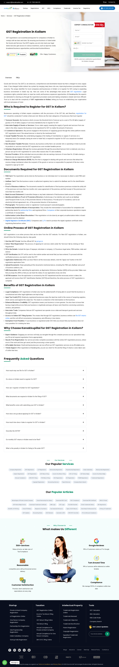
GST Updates (32, 512)
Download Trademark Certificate (37, 504)
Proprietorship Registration (73, 469)
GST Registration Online (45, 610)
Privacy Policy (57, 664)
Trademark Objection (70, 620)
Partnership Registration (56, 469)
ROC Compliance (75, 500)
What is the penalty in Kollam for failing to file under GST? (45, 448)
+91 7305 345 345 (107, 8)
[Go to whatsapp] (4, 662)
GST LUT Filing (73, 473)
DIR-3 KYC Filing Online (44, 640)
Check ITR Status (33, 508)
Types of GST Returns (80, 508)
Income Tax (76, 8)
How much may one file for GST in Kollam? (45, 370)
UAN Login (53, 504)
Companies (51, 210)
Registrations (35, 8)
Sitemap (86, 650)
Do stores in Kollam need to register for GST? (45, 379)
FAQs (18, 78)
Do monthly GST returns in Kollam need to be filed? (45, 439)
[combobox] (77, 43)
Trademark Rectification (71, 624)
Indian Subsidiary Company (19, 636)
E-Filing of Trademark (20, 512)
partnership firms (26, 210)
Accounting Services (53, 482)
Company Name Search (81, 482)
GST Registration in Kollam (22, 16)
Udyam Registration (18, 473)
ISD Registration (102, 504)
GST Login (62, 504)
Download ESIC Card (61, 500)
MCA (48, 8)
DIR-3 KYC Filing (32, 478)
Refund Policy (95, 650)
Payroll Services (66, 482)
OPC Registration (28, 469)
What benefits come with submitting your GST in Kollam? (45, 405)
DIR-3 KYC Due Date (81, 512)
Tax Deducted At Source (64, 508)
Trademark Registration (98, 478)
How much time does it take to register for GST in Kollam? (45, 422)
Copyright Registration (38, 482)
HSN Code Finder (95, 618)
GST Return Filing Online (45, 620)
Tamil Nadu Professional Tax (97, 508)
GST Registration (31, 473)
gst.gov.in (39, 241)
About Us (72, 650)
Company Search (96, 621)
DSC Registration (57, 478)
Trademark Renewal (70, 616)
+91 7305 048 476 (34, 2)
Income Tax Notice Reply (100, 473)
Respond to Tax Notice (48, 508)
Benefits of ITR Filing (19, 508)
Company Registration (14, 469)
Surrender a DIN (68, 512)
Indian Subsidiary (88, 469)
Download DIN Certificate (90, 500)
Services (9, 16)
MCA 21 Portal (104, 500)
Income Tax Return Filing (59, 473)
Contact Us (111, 2)
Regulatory (86, 8)
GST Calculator (95, 610)
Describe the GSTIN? (45, 431)
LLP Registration (41, 469)
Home (3, 16)
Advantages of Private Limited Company (22, 500)
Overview (8, 78)
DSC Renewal (56, 512)
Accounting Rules (45, 512)
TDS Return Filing (45, 478)
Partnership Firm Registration (19, 626)
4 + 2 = (76, 48)
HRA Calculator (95, 614)
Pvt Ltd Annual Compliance (97, 512)
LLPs (44, 221)
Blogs (105, 2)
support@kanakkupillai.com (14, 2)
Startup (25, 8)
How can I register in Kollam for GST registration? (45, 387)
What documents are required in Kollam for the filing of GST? (45, 396)
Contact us (105, 650)
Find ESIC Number (73, 504)
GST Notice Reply (85, 473)
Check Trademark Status (88, 504)
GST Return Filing (44, 473)
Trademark (67, 8)
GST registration (76, 92)
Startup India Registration (104, 469)
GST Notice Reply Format (18, 504)
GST (43, 8)
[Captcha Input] (93, 48)
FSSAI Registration (83, 478)
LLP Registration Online (17, 616)
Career (79, 650)
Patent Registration (69, 627)
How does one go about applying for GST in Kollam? (45, 413)
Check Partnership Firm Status (44, 500)
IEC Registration (70, 478)
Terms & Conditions (45, 664)
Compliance (57, 8)
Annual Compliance (19, 478)
